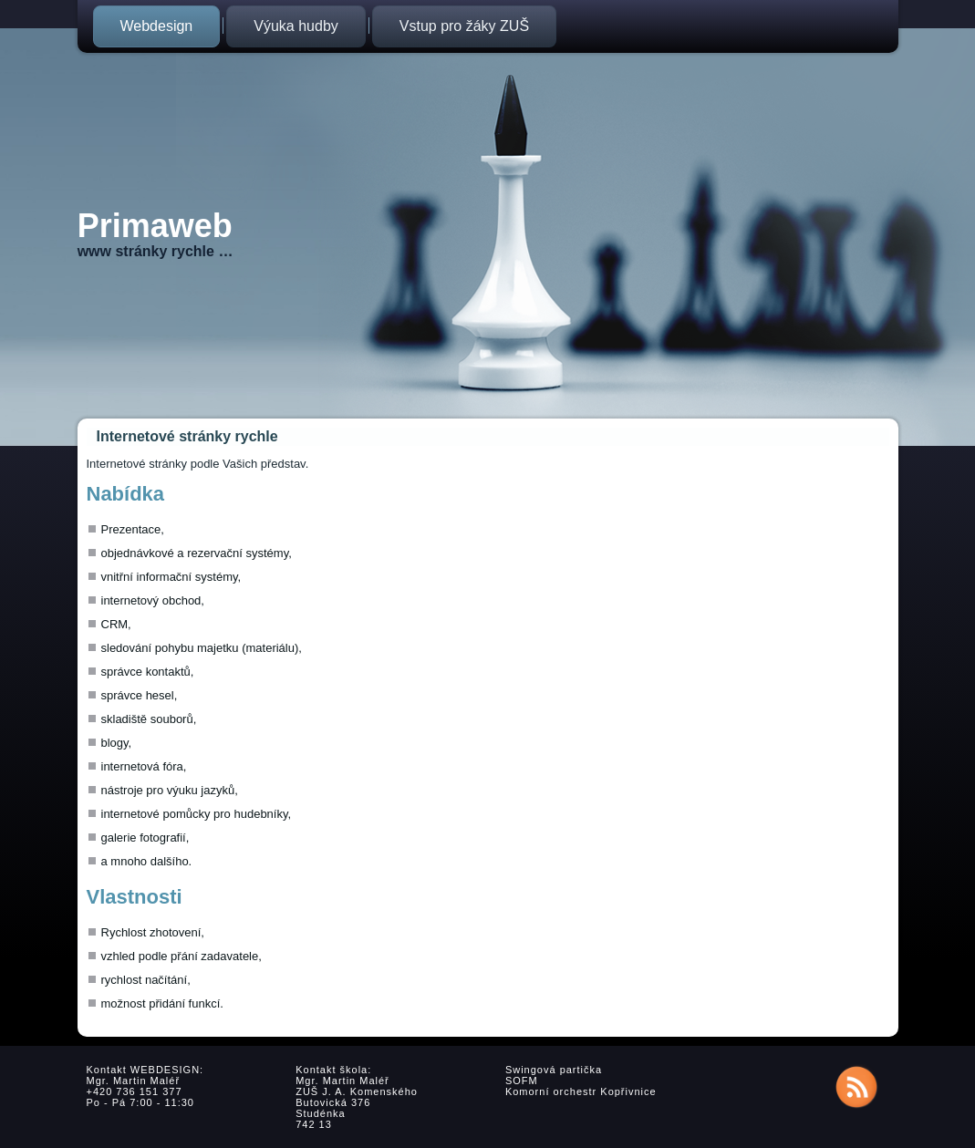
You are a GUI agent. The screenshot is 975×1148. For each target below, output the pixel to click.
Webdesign (156, 26)
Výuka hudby (296, 26)
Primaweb (155, 225)
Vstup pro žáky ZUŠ (464, 26)
